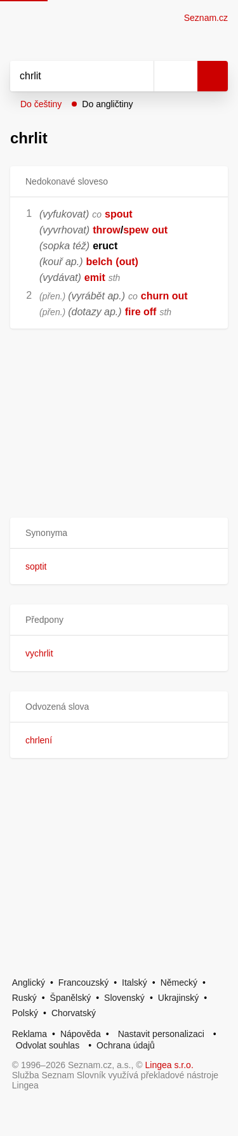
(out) (127, 261)
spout (119, 214)
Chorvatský (73, 1013)
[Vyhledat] (68, 76)
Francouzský (83, 982)
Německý (179, 982)
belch (99, 261)
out (160, 230)
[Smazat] (140, 76)
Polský (25, 1013)
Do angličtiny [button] (107, 104)
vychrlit (39, 653)
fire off (141, 311)
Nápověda (80, 1034)
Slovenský (124, 998)
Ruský (24, 998)
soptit (35, 566)
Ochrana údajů (125, 1045)
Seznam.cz (206, 18)
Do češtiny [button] (41, 104)
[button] (119, 533)
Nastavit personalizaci (161, 1034)
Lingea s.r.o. (169, 1065)
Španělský (70, 998)
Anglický (28, 982)
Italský (134, 982)
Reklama (29, 1034)
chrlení (38, 740)
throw (107, 230)
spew (136, 230)
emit (94, 277)
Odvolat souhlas (47, 1045)
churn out (164, 296)
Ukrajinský (178, 998)
